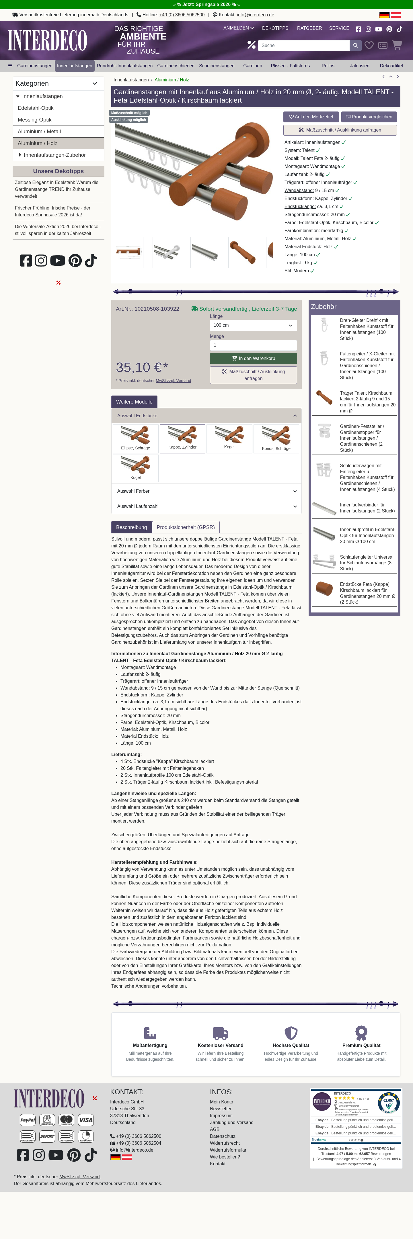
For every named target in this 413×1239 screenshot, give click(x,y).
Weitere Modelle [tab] (134, 402)
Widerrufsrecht (225, 1143)
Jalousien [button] (359, 65)
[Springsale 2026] (95, 1097)
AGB (215, 1129)
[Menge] (253, 345)
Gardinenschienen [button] (175, 65)
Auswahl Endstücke (207, 415)
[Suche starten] (356, 45)
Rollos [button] (328, 65)
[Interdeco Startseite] (47, 40)
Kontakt (217, 1163)
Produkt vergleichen (369, 116)
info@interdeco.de (255, 14)
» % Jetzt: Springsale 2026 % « (206, 4)
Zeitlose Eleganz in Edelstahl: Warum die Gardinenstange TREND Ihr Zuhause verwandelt (56, 189)
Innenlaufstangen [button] (74, 65)
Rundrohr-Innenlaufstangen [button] (125, 65)
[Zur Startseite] (50, 1097)
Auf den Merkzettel (311, 116)
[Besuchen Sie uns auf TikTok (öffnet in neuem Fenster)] (399, 28)
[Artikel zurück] (383, 77)
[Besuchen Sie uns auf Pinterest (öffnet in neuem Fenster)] (389, 28)
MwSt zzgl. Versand (173, 380)
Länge (216, 316)
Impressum (221, 1115)
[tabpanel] (206, 766)
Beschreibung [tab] (131, 527)
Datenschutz (222, 1136)
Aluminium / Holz (37, 143)
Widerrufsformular (228, 1150)
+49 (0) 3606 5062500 (181, 14)
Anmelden (238, 28)
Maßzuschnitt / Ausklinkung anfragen (340, 130)
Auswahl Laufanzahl (207, 506)
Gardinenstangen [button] (34, 65)
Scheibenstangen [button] (217, 65)
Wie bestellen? (225, 1156)
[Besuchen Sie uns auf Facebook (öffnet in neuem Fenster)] (358, 28)
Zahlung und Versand (232, 1122)
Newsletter (221, 1108)
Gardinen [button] (252, 65)
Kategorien (56, 83)
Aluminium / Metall (39, 131)
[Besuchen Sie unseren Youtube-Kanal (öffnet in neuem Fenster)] (379, 28)
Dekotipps (275, 28)
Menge (217, 336)
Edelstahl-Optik (36, 108)
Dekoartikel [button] (391, 65)
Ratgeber (309, 28)
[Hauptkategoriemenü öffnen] (10, 66)
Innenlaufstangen (39, 96)
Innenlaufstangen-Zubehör (52, 154)
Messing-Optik (35, 120)
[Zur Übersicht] (391, 77)
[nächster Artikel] (397, 77)
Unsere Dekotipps (58, 171)
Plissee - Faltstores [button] (290, 65)
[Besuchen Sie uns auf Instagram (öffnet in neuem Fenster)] (368, 28)
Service (339, 28)
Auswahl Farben (207, 491)
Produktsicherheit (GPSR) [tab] (186, 527)
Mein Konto (221, 1101)
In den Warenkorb (253, 358)
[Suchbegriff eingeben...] (304, 45)
